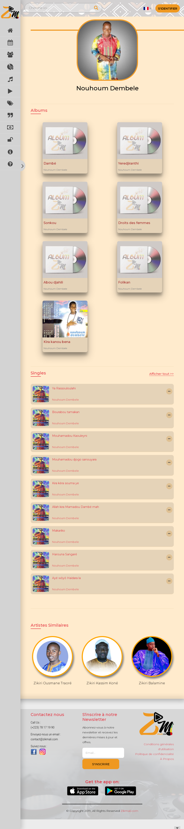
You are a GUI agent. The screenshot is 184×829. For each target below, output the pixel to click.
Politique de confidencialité (154, 754)
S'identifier (167, 8)
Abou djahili (53, 282)
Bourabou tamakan (66, 412)
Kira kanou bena (57, 342)
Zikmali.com (129, 811)
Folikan (124, 282)
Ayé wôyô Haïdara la (66, 578)
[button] (147, 8)
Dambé (50, 163)
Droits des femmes (134, 223)
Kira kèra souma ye (65, 483)
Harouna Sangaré (64, 554)
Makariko (58, 530)
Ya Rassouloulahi (64, 388)
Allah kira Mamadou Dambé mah (75, 507)
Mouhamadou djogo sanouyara (74, 459)
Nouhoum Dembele (55, 169)
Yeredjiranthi (128, 163)
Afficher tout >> (161, 374)
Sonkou (50, 223)
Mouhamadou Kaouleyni (69, 436)
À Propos (167, 759)
